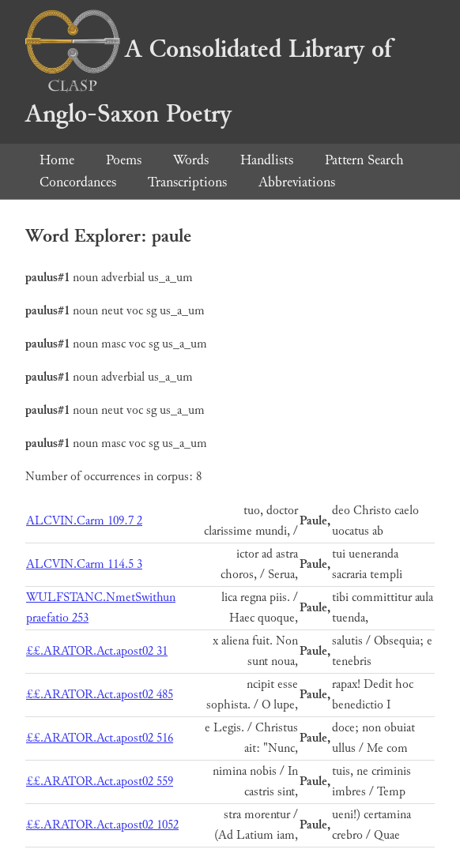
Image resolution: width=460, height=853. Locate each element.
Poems (123, 160)
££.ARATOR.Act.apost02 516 (99, 738)
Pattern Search (364, 160)
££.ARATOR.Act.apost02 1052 (102, 825)
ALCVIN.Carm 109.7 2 (84, 521)
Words (191, 160)
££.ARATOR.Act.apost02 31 (97, 651)
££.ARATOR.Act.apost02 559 (99, 781)
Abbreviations (296, 182)
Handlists (266, 160)
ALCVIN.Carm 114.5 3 (84, 564)
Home (57, 160)
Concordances (78, 182)
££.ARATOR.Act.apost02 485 (99, 695)
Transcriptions (187, 182)
